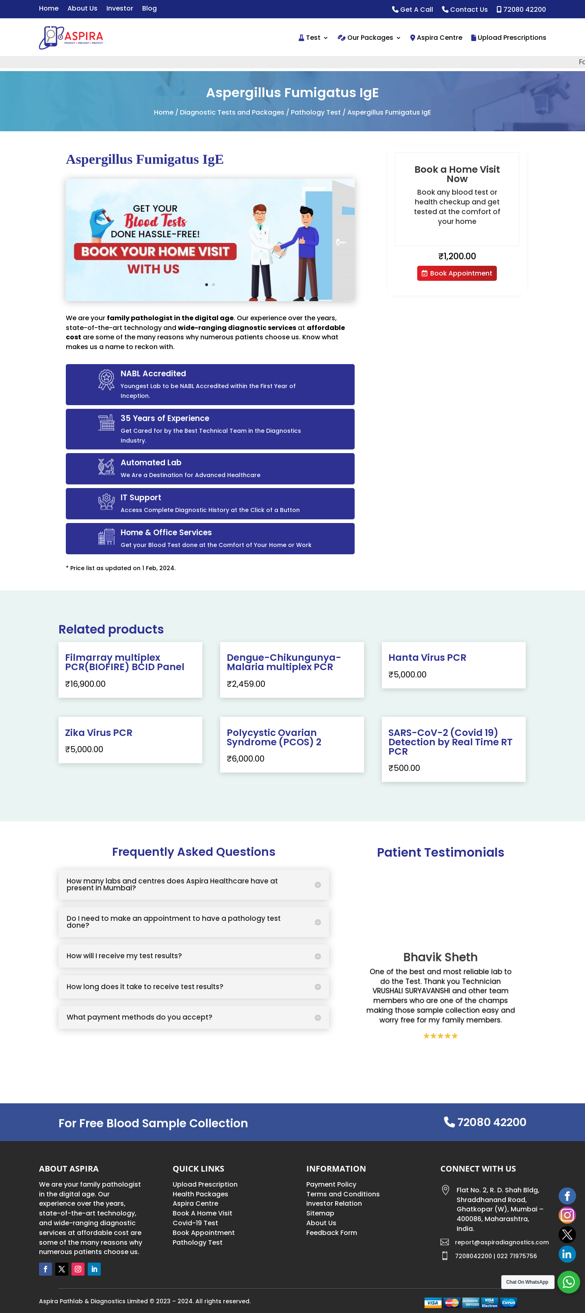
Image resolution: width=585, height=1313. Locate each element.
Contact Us (465, 10)
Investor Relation (334, 1203)
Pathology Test (316, 112)
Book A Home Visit (202, 1213)
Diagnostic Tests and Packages (232, 112)
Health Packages (200, 1194)
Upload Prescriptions (508, 37)
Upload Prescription (205, 1184)
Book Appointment (461, 273)
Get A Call (412, 10)
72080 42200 (521, 10)
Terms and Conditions (343, 1194)
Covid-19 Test (195, 1223)
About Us (82, 9)
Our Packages (365, 37)
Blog (149, 9)
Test (310, 37)
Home (48, 9)
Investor (119, 9)
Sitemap (320, 1213)
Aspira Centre (436, 37)
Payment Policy (331, 1184)
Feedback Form (331, 1232)
